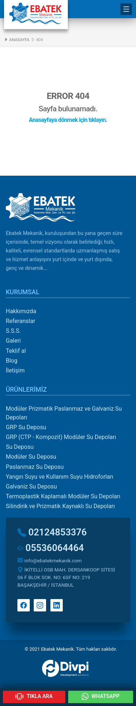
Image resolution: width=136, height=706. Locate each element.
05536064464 (50, 547)
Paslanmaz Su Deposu (35, 466)
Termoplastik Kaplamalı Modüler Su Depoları (63, 496)
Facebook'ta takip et (23, 605)
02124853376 (52, 532)
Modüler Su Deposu (31, 456)
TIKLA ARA (34, 696)
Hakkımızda (21, 311)
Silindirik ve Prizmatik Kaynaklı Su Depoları (60, 506)
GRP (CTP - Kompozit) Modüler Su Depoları (61, 437)
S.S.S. (13, 330)
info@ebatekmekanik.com (49, 560)
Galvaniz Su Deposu (31, 486)
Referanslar (20, 321)
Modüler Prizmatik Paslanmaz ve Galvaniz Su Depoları (64, 413)
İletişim (15, 370)
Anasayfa (16, 39)
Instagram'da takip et (40, 605)
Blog (11, 360)
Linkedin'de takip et (56, 605)
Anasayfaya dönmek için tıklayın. (68, 119)
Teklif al (16, 350)
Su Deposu (19, 446)
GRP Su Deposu (26, 427)
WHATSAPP (101, 696)
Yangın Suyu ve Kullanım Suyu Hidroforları (60, 476)
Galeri (13, 340)
